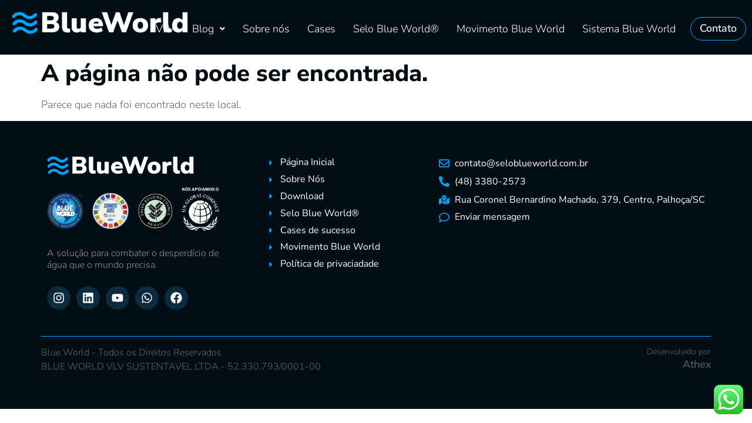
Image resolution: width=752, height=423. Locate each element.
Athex (697, 364)
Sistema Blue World (629, 29)
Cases (321, 29)
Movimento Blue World (510, 29)
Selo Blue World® (396, 29)
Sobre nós (266, 29)
